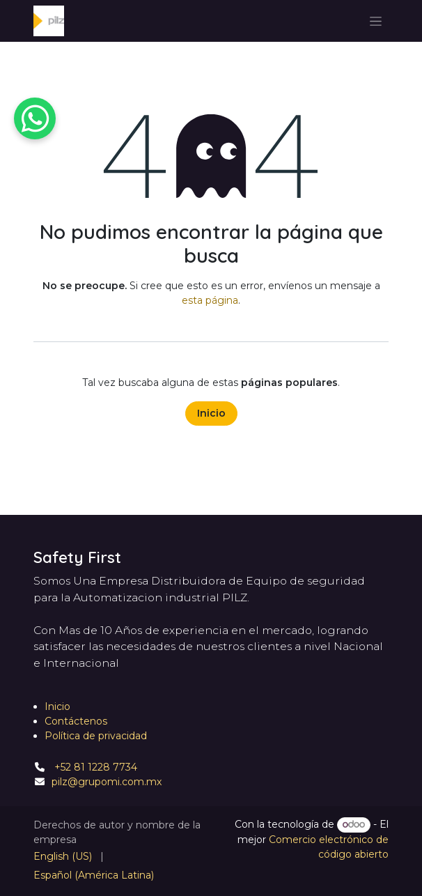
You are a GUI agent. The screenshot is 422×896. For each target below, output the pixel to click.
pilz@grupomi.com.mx (107, 781)
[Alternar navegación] (376, 21)
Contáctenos (76, 721)
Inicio (211, 413)
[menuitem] (62, 856)
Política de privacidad (96, 735)
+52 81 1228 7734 (94, 767)
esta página (210, 300)
